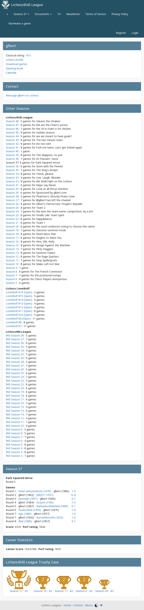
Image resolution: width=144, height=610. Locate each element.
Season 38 (12, 159)
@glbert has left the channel (53, 200)
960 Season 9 (14, 429)
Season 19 (12, 230)
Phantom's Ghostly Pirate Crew (55, 196)
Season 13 (12, 253)
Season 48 (12, 121)
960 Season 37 (15, 339)
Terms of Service (96, 14)
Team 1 (40, 222)
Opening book (14, 68)
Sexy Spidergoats (46, 260)
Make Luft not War (47, 264)
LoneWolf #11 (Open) (19, 311)
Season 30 (12, 189)
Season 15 (12, 245)
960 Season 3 (14, 452)
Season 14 (12, 249)
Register (121, 33)
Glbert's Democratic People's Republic (59, 204)
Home (67, 605)
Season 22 (12, 219)
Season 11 (12, 260)
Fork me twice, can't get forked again (59, 147)
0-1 (74, 498)
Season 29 (12, 192)
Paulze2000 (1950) (30, 510)
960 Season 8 (14, 433)
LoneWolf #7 (14, 326)
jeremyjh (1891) (28, 498)
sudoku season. (45, 132)
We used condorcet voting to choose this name (65, 226)
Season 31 (12, 185)
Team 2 (40, 207)
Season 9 (11, 268)
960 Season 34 (15, 350)
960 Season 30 (15, 358)
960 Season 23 (15, 380)
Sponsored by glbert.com (51, 192)
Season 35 (12, 170)
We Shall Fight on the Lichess (54, 181)
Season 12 (12, 256)
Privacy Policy (120, 14)
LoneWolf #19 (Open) (19, 292)
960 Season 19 (15, 392)
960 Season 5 (14, 444)
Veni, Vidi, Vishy (45, 241)
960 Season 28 (15, 362)
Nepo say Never (46, 185)
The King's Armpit (47, 170)
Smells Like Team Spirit (50, 215)
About (89, 605)
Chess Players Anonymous (51, 279)
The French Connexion (48, 271)
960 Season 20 (15, 388)
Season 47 (12, 125)
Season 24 (12, 211)
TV (59, 14)
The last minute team (49, 140)
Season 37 (21, 14)
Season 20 (12, 226)
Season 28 (12, 196)
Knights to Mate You (49, 237)
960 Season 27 (15, 365)
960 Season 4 (14, 448)
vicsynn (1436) (45, 502)
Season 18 (12, 234)
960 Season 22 (15, 384)
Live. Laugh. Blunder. (48, 177)
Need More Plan (46, 234)
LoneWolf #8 (14, 322)
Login (135, 33)
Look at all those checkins (52, 189)
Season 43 (12, 140)
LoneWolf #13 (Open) (19, 303)
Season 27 (12, 200)
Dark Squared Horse (47, 162)
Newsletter (73, 14)
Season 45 (12, 132)
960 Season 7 (14, 437)
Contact (78, 605)
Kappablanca (44, 219)
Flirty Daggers (44, 249)
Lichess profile (14, 59)
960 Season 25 (15, 373)
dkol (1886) (25, 521)
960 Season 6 (14, 441)
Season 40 (12, 151)
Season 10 (12, 264)
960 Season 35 (15, 347)
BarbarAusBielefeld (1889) (52, 506)
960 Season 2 (14, 456)
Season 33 (12, 177)
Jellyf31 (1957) (44, 495)
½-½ (73, 495)
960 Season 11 (15, 422)
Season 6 (11, 279)
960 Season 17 (15, 399)
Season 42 (12, 143)
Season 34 (12, 174)
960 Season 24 (15, 377)
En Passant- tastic (47, 159)
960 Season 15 (15, 407)
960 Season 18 (15, 395)
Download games (16, 64)
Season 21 (12, 222)
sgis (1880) (25, 513)
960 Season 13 (15, 414)
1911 (28, 55)
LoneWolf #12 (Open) (19, 307)
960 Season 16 (15, 403)
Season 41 (12, 147)
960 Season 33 (15, 354)
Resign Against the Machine (53, 245)
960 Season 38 (15, 335)
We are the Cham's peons (52, 125)
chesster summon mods (51, 230)
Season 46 (12, 128)
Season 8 (11, 271)
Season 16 (12, 241)
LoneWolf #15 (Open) (19, 296)
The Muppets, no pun (49, 155)
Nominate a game (19, 23)
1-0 (74, 491)
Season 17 (12, 237)
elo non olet (43, 143)
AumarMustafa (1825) (49, 517)
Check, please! (44, 174)
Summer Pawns (45, 253)
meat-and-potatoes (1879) (35, 491)
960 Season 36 (15, 343)
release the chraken (48, 121)
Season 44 (12, 136)
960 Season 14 (15, 410)
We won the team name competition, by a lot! (64, 211)
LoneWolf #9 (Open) (18, 318)
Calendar (11, 72)
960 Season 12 (15, 418)
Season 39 (12, 155)
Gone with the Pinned (49, 166)
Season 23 (12, 215)
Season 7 (11, 275)
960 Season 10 (15, 425)
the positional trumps (48, 275)
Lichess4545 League (27, 4)
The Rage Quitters (47, 256)
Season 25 (12, 207)
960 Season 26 (15, 369)
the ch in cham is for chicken (53, 128)
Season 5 (11, 283)
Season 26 (12, 204)
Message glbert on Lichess (22, 95)
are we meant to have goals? (54, 136)
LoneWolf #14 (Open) (19, 300)
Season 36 (12, 166)
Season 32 (12, 181)
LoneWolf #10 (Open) (19, 315)
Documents (43, 14)
